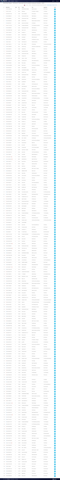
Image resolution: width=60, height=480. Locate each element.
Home (9, 1)
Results (12, 1)
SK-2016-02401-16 (8, 156)
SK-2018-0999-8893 (9, 248)
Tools (16, 1)
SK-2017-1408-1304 (9, 243)
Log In (57, 1)
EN (53, 1)
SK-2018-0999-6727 (9, 159)
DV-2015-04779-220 (9, 414)
